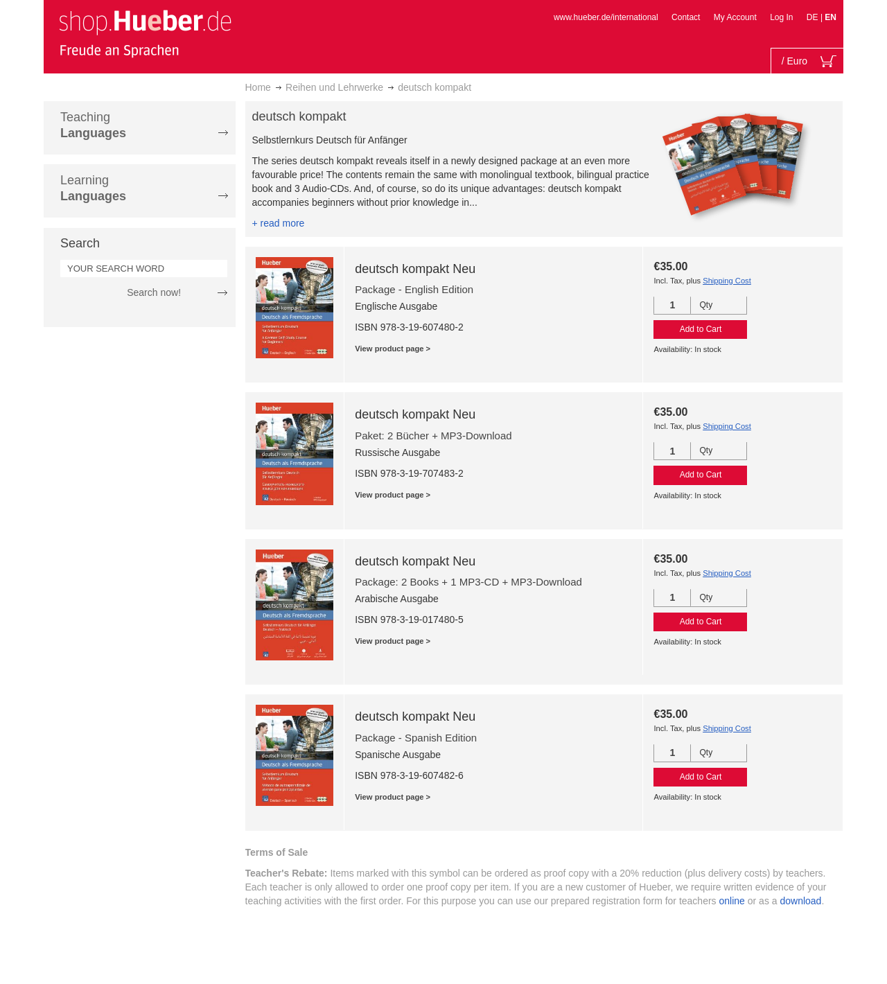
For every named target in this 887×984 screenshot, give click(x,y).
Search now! (154, 292)
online (732, 900)
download (800, 900)
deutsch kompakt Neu (415, 269)
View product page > (392, 348)
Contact (685, 17)
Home (258, 87)
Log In (781, 17)
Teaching (93, 125)
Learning (93, 188)
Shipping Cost (727, 280)
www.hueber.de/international (606, 17)
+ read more (278, 223)
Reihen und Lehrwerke (334, 87)
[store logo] (145, 33)
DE (813, 17)
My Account (735, 17)
